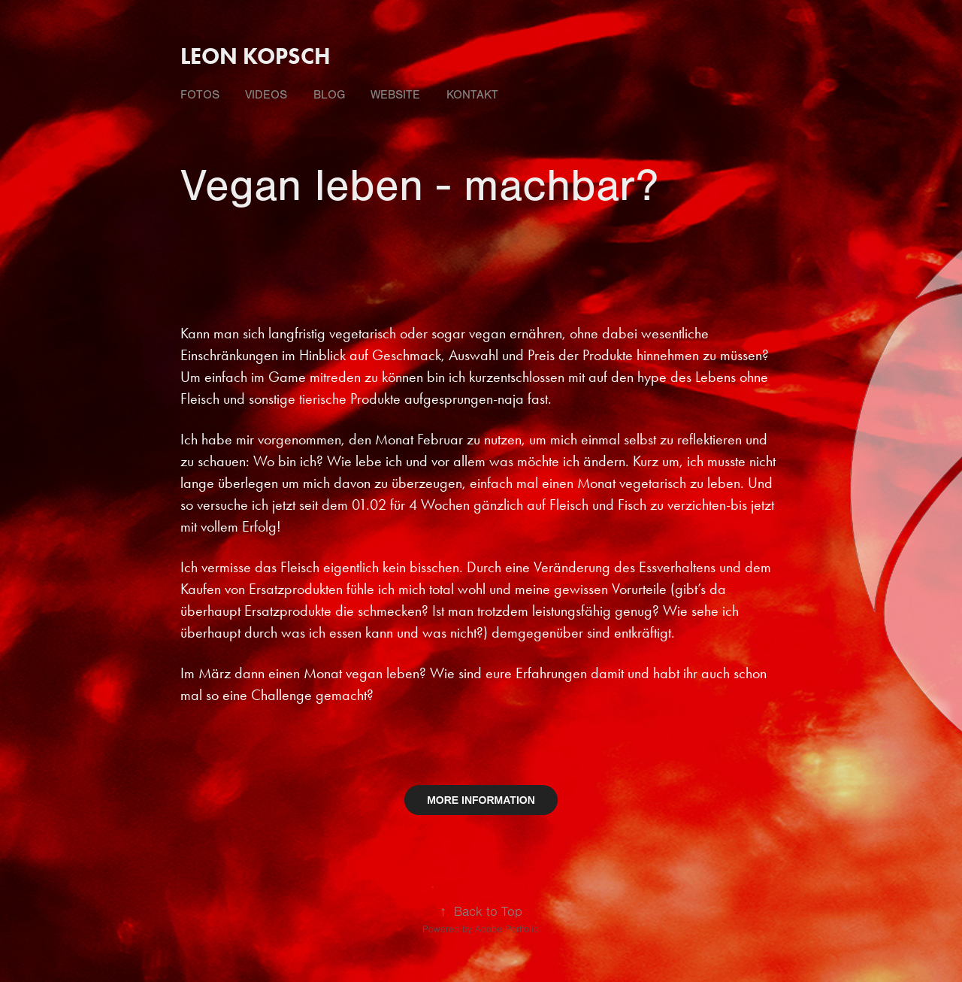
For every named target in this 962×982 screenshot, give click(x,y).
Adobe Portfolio (507, 929)
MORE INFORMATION (481, 800)
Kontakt (472, 95)
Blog (329, 95)
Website (395, 95)
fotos (199, 95)
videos (266, 95)
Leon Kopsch (255, 56)
